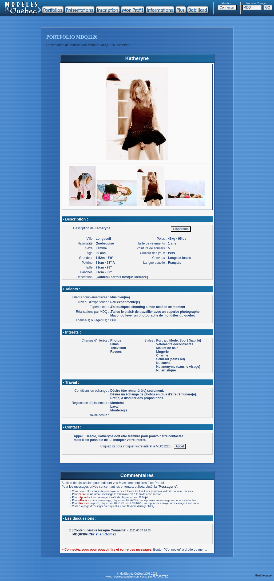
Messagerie (167, 486)
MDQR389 (80, 534)
